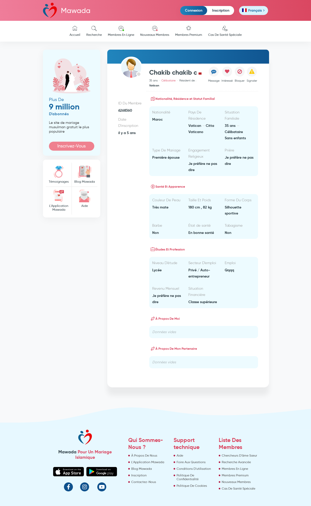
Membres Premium (188, 31)
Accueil (75, 31)
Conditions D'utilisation (194, 469)
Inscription (220, 10)
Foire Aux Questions (191, 462)
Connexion (193, 10)
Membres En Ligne (121, 31)
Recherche (94, 31)
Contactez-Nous (143, 482)
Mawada (66, 10)
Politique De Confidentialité (188, 477)
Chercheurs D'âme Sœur (239, 455)
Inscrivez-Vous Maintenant (71, 147)
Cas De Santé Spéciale (225, 31)
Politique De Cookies (192, 486)
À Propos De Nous (144, 455)
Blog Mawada (84, 174)
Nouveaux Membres (154, 31)
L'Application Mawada (59, 200)
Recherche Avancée (236, 462)
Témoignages (59, 174)
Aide (84, 199)
